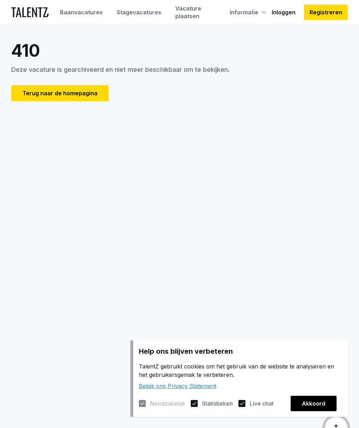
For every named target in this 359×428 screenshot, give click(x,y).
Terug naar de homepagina (59, 93)
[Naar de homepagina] (30, 12)
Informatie (248, 12)
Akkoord (313, 403)
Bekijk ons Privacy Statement (177, 385)
